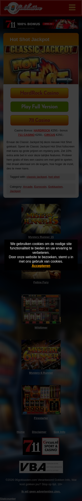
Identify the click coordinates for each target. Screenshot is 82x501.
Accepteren (41, 266)
